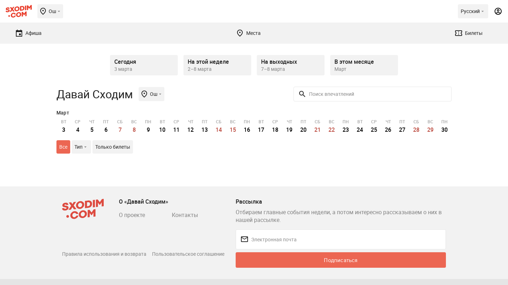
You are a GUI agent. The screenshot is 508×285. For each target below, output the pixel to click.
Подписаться (340, 260)
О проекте (132, 215)
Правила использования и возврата (104, 253)
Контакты (185, 215)
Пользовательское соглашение (188, 253)
